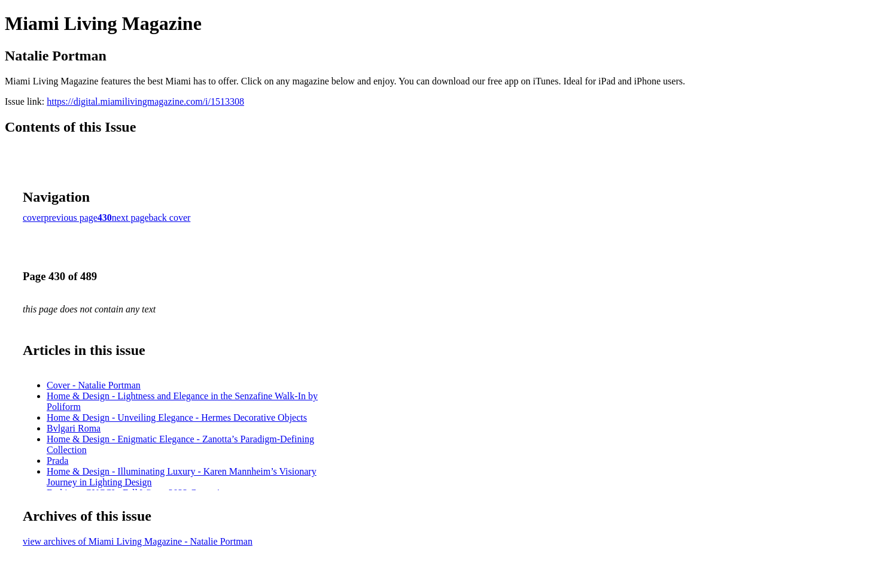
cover (33, 217)
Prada (57, 460)
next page (130, 217)
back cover (170, 217)
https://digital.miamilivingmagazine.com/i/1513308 (145, 101)
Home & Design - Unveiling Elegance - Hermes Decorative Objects (177, 417)
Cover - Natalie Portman (94, 385)
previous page (71, 217)
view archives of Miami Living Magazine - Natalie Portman (138, 541)
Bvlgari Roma (74, 428)
